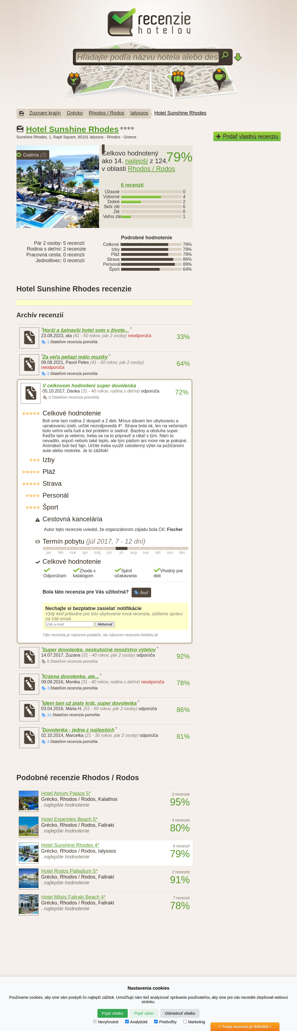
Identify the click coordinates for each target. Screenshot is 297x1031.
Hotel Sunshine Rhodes (180, 113)
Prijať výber (144, 1013)
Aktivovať (105, 624)
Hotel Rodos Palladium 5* (69, 871)
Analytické (136, 1022)
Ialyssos (139, 113)
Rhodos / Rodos (106, 113)
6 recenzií (132, 185)
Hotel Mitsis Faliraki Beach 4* (73, 897)
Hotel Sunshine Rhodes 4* (70, 845)
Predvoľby (165, 1022)
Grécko (75, 113)
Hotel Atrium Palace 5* (66, 793)
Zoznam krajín (45, 113)
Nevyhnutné (106, 1022)
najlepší (136, 161)
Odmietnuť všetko (180, 1013)
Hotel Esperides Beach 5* (69, 819)
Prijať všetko (112, 1013)
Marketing (194, 1022)
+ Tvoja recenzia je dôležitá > (245, 1026)
